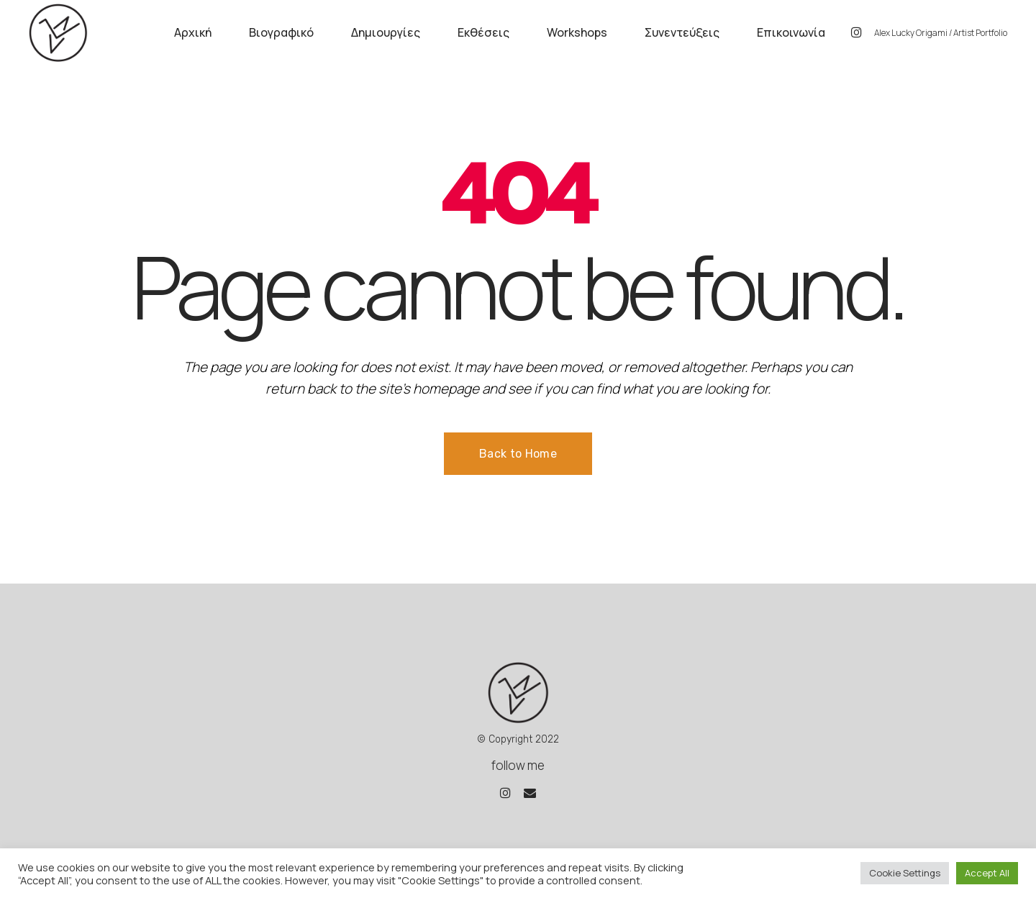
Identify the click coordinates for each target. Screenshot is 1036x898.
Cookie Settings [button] (904, 872)
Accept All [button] (987, 872)
